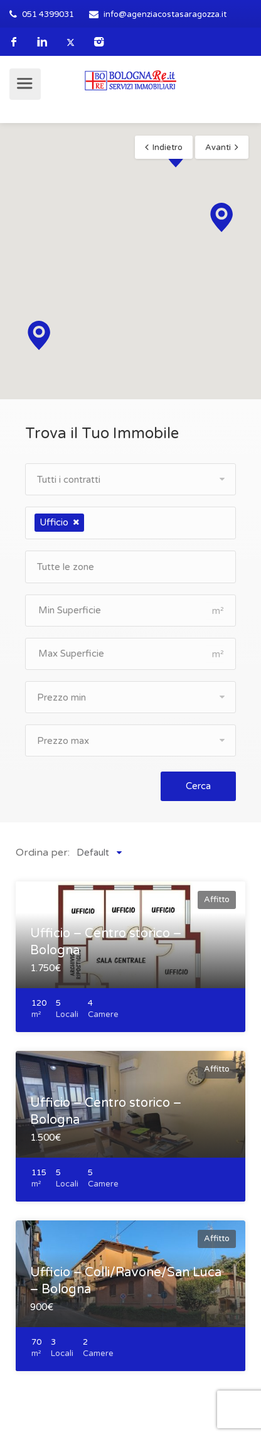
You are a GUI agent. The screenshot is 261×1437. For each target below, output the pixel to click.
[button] (221, 217)
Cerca (198, 786)
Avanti (218, 148)
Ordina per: (43, 852)
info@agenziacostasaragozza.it (165, 14)
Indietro (167, 148)
